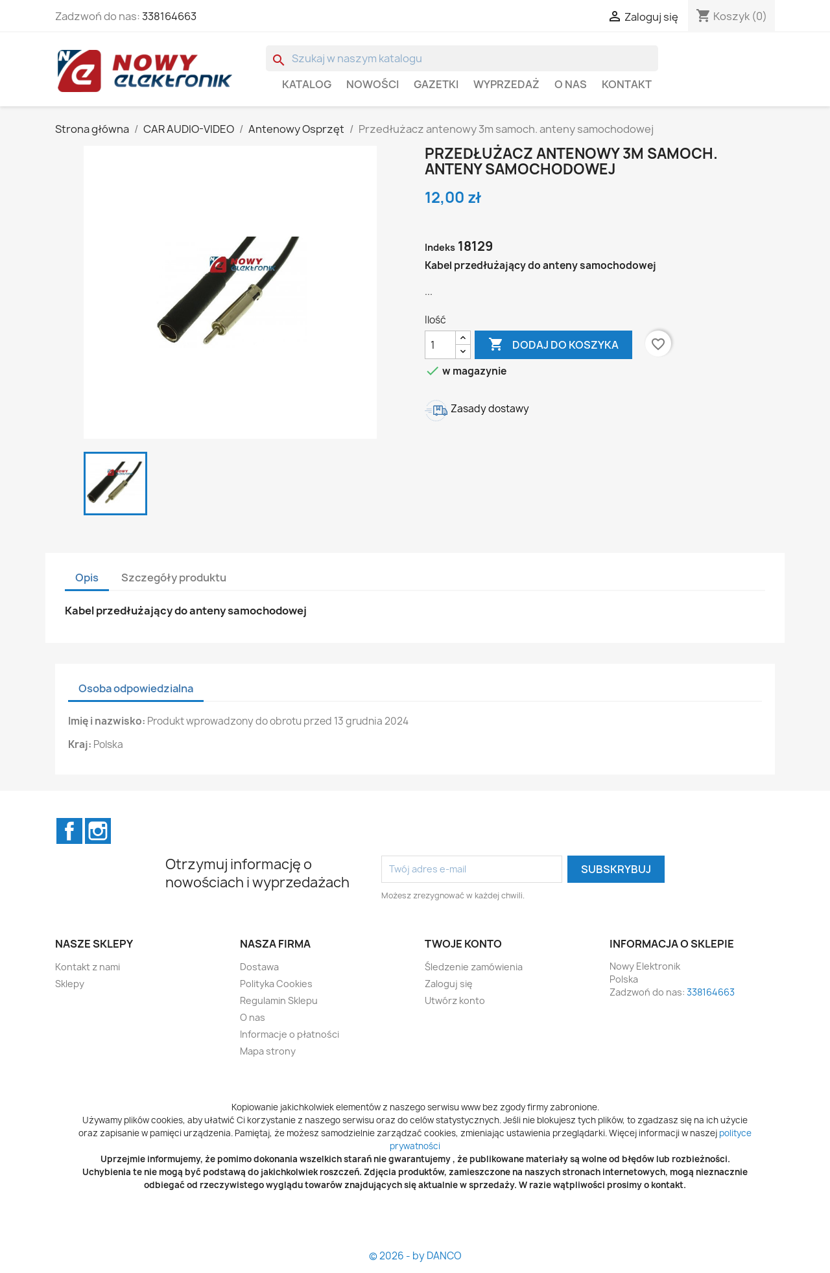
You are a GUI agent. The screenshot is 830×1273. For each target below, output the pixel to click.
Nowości (372, 84)
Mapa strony (268, 1051)
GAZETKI (436, 84)
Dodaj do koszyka (553, 344)
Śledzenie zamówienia (474, 967)
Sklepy (69, 983)
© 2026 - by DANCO (415, 1256)
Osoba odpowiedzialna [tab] (135, 688)
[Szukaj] (462, 58)
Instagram (98, 831)
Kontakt (627, 84)
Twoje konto (463, 944)
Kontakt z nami (87, 967)
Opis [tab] (87, 577)
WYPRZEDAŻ (506, 84)
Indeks (440, 247)
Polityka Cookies (276, 983)
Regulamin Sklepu (279, 1000)
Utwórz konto (455, 1000)
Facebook (69, 831)
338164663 (169, 16)
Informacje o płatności (289, 1034)
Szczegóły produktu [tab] (173, 577)
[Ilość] (440, 345)
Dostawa (259, 967)
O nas (570, 84)
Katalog (306, 84)
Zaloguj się (449, 983)
